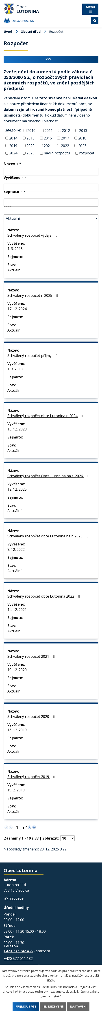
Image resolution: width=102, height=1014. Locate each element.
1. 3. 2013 (15, 248)
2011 (49, 130)
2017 (65, 138)
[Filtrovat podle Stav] (51, 218)
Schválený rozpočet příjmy (33, 355)
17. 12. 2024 (17, 308)
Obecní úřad (31, 31)
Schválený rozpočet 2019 (31, 776)
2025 (30, 153)
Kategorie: (12, 130)
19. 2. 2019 (16, 790)
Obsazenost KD (22, 20)
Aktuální (14, 270)
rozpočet (86, 153)
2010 (31, 130)
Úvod (8, 31)
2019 (13, 145)
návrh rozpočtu (57, 153)
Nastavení (78, 1006)
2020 (30, 145)
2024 (13, 153)
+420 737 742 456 (18, 950)
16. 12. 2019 (17, 729)
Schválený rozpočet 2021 (31, 656)
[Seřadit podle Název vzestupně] (20, 162)
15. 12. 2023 (17, 429)
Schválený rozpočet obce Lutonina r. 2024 (46, 415)
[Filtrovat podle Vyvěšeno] (51, 188)
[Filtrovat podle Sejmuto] (51, 203)
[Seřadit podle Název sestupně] (20, 164)
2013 (83, 130)
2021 (48, 145)
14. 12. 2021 (17, 609)
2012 (66, 130)
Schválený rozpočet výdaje (33, 235)
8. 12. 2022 (16, 549)
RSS (70, 59)
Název (11, 163)
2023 (82, 145)
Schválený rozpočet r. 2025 (33, 295)
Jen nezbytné (53, 1006)
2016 (48, 138)
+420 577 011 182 (18, 958)
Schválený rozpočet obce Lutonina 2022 (44, 596)
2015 (30, 138)
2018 (82, 138)
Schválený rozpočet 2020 (31, 716)
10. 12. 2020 (17, 669)
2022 (65, 145)
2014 (13, 138)
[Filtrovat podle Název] (51, 172)
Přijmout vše (25, 1006)
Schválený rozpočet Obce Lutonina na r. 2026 (48, 475)
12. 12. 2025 (17, 489)
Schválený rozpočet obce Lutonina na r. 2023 (48, 536)
